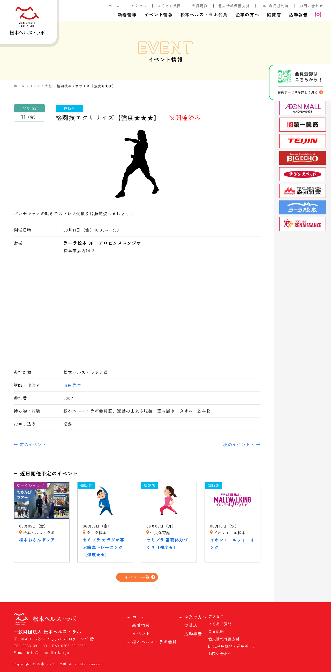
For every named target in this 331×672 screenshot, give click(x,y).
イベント (141, 633)
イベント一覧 (137, 577)
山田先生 (72, 385)
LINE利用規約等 (275, 5)
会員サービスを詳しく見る (297, 92)
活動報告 (298, 14)
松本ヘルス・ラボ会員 (204, 14)
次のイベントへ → (241, 444)
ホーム (114, 5)
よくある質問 (169, 5)
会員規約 (200, 5)
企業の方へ (247, 14)
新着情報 (127, 14)
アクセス (139, 5)
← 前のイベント (30, 444)
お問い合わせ (311, 5)
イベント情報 (158, 14)
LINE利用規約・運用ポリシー (234, 646)
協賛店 (274, 14)
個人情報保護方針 (234, 5)
